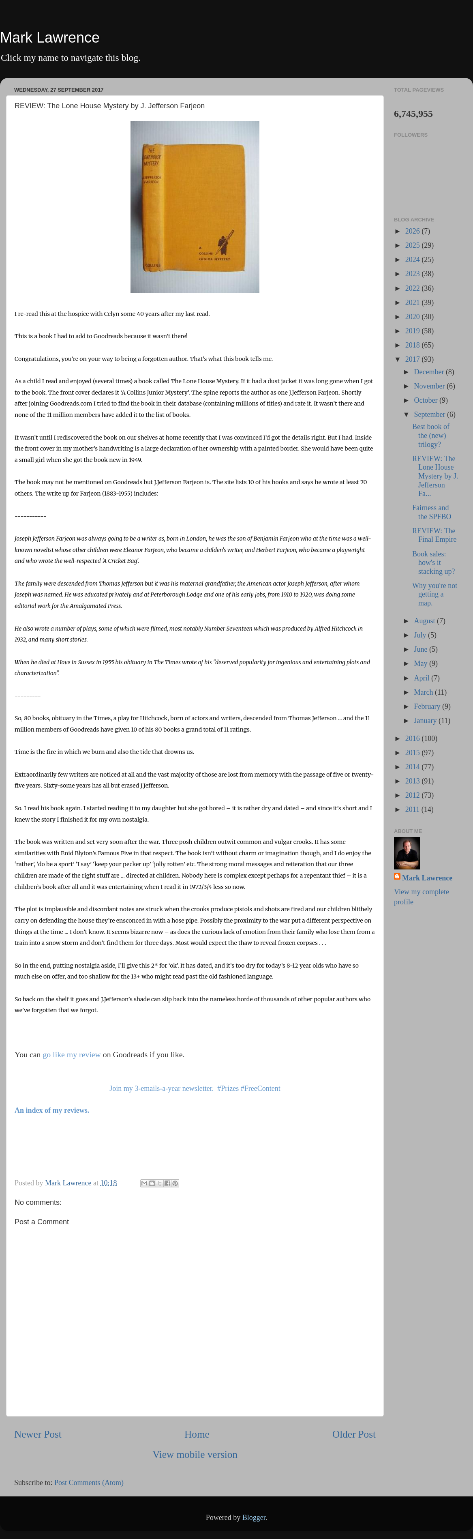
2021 (413, 302)
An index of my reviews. (52, 1110)
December (429, 372)
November (430, 386)
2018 (413, 345)
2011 (413, 809)
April (422, 678)
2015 (413, 753)
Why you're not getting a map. (434, 594)
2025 (413, 245)
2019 (413, 331)
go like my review (72, 1054)
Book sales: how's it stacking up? (433, 562)
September (430, 414)
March (424, 692)
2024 (413, 259)
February (428, 706)
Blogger (253, 1517)
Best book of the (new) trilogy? (430, 435)
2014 (413, 767)
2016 (413, 738)
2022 (413, 288)
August (425, 621)
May (421, 663)
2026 (413, 231)
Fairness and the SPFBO (432, 512)
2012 (413, 795)
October (426, 400)
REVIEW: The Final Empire (434, 535)
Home (197, 1434)
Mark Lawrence (50, 37)
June (421, 649)
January (426, 721)
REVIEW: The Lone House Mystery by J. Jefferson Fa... (435, 476)
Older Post (354, 1434)
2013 (413, 781)
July (421, 635)
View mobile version (195, 1454)
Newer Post (38, 1434)
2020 (413, 317)
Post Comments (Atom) (89, 1483)
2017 (413, 359)
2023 (413, 274)
